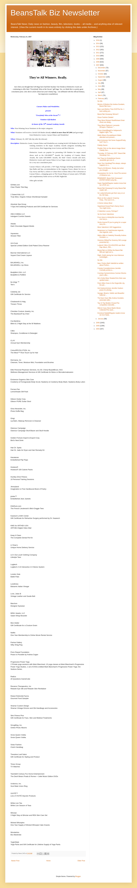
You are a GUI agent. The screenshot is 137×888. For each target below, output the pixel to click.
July (99, 83)
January (101, 319)
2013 (98, 46)
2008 (98, 62)
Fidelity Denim (102, 145)
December (102, 68)
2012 (98, 50)
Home (48, 861)
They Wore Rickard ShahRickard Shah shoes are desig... (111, 121)
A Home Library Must (104, 203)
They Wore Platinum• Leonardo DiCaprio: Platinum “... (108, 126)
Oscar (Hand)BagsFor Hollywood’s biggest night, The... (109, 131)
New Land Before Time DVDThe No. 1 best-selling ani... (110, 110)
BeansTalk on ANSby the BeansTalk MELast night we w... (110, 251)
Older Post (81, 861)
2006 (98, 323)
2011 (98, 53)
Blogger (78, 876)
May (99, 89)
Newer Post (15, 861)
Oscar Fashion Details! (105, 117)
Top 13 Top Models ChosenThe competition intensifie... (108, 304)
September (102, 77)
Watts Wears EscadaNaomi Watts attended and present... (109, 136)
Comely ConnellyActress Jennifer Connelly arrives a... (109, 269)
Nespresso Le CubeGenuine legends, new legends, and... (110, 231)
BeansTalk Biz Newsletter (55, 12)
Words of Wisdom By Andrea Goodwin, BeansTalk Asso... (111, 105)
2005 (98, 326)
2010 (98, 56)
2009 (98, 59)
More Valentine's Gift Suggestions (109, 227)
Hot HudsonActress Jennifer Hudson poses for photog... (110, 289)
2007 (98, 65)
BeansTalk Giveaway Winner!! (107, 114)
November (102, 71)
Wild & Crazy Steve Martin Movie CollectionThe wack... (109, 309)
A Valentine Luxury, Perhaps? (107, 211)
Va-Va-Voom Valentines (105, 214)
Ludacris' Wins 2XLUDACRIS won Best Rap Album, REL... (111, 246)
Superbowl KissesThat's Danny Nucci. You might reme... (110, 207)
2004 (98, 329)
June (100, 86)
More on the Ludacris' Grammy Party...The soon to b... (108, 199)
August (100, 80)
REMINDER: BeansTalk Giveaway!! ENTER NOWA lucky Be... (109, 179)
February (101, 98)
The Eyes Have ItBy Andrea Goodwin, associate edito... (110, 299)
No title (99, 101)
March (100, 95)
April (99, 92)
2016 (98, 40)
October (101, 74)
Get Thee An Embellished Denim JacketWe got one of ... (108, 159)
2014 (98, 43)
